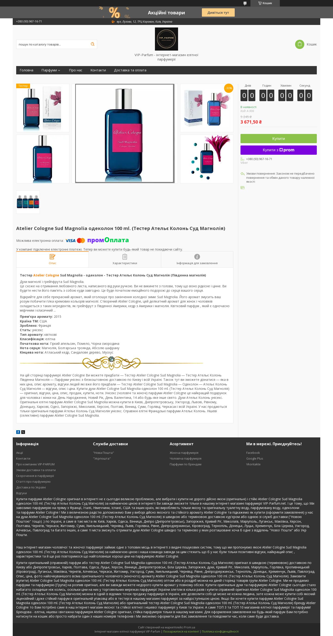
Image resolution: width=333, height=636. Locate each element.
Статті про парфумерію (33, 481)
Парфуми (49, 70)
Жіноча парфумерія (184, 453)
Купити (278, 138)
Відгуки (21, 493)
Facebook (253, 453)
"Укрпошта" (102, 458)
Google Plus (254, 458)
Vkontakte (253, 464)
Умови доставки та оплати (36, 470)
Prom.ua (189, 627)
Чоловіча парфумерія (185, 458)
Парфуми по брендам (185, 464)
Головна (26, 70)
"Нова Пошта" (103, 453)
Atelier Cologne (46, 275)
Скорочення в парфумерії (35, 476)
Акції (19, 453)
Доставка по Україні (31, 487)
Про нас (75, 70)
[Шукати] (92, 44)
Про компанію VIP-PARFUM (35, 464)
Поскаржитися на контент (181, 631)
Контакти (98, 70)
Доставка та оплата (130, 70)
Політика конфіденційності (220, 631)
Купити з (279, 150)
